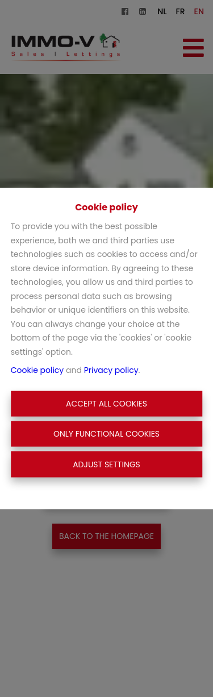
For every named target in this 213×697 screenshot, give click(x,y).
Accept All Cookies (106, 403)
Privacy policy (111, 370)
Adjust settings (106, 464)
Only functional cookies (106, 433)
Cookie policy (37, 370)
